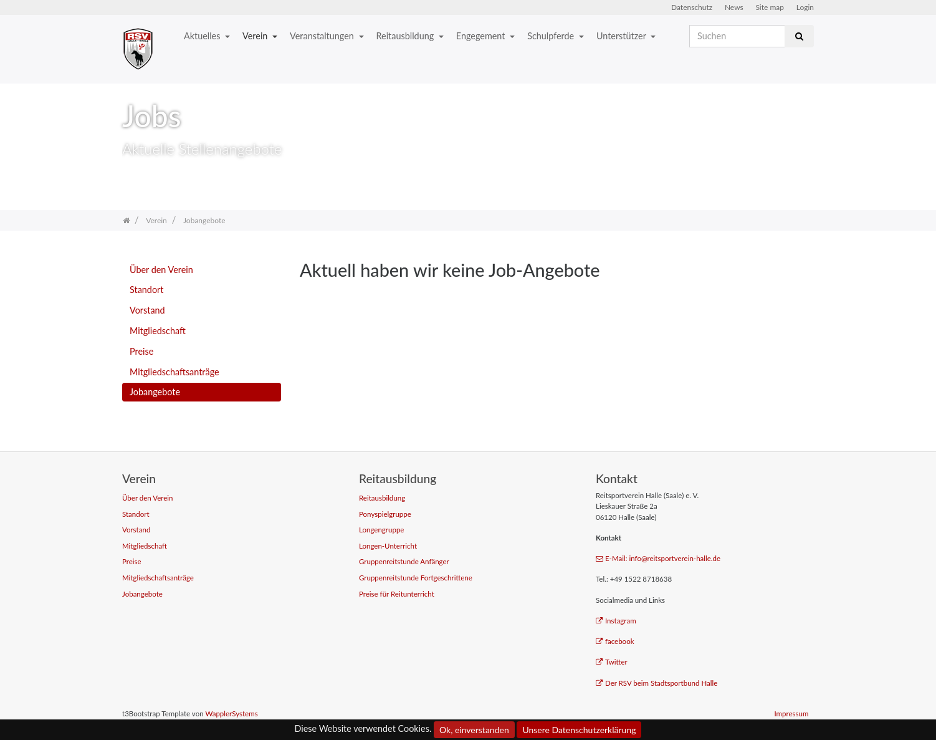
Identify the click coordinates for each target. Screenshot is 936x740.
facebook (615, 641)
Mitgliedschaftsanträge (174, 372)
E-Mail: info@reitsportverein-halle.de (658, 558)
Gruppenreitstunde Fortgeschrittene (415, 578)
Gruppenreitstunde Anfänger (404, 561)
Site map (769, 7)
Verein (256, 36)
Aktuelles (203, 36)
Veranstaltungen (323, 36)
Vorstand (147, 310)
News (734, 7)
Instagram (616, 621)
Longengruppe (381, 530)
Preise (141, 351)
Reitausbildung (406, 36)
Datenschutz (691, 7)
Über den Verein (161, 269)
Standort (146, 289)
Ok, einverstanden (474, 729)
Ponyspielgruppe (385, 514)
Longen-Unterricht (388, 546)
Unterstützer (622, 36)
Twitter (612, 662)
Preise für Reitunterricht (396, 594)
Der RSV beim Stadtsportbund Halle (656, 683)
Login (805, 7)
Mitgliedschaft (158, 330)
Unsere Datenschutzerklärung (579, 729)
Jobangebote (155, 392)
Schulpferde (551, 36)
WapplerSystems (231, 713)
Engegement (481, 36)
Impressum (791, 713)
